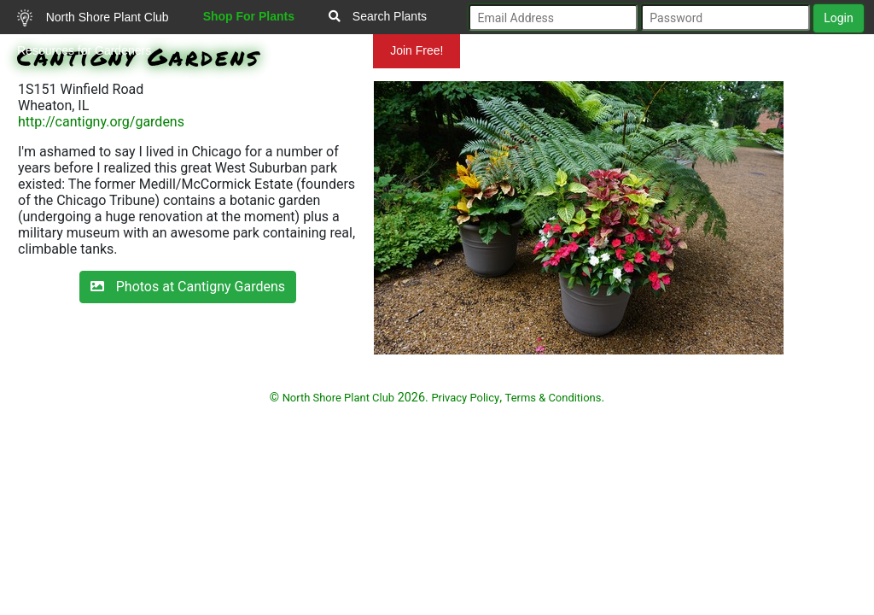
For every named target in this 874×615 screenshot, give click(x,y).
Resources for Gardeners (84, 50)
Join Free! (416, 50)
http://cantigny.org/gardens (101, 122)
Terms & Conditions (553, 397)
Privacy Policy (465, 397)
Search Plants (378, 16)
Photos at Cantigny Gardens (187, 286)
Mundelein (318, 50)
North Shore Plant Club (93, 17)
